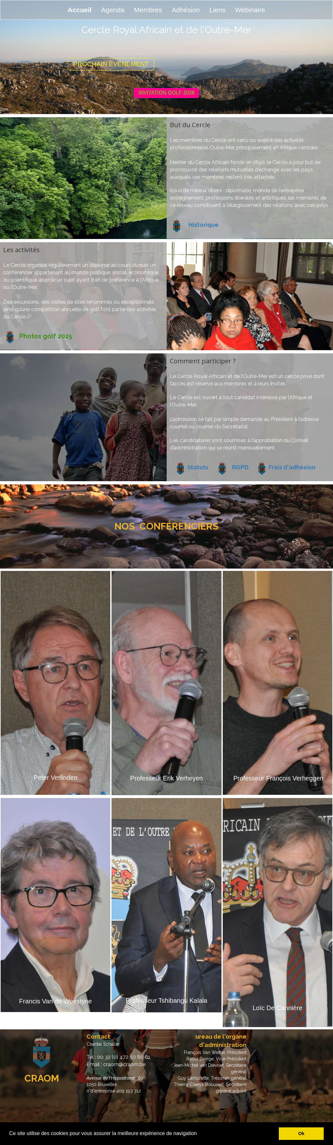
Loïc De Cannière (278, 1007)
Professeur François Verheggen (278, 778)
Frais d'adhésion (292, 467)
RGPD (240, 467)
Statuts (197, 467)
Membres (148, 9)
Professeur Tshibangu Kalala (166, 1000)
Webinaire (250, 9)
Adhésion (186, 9)
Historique (203, 224)
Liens (217, 9)
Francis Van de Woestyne (55, 1001)
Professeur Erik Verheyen (166, 778)
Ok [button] (301, 1133)
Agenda (112, 9)
